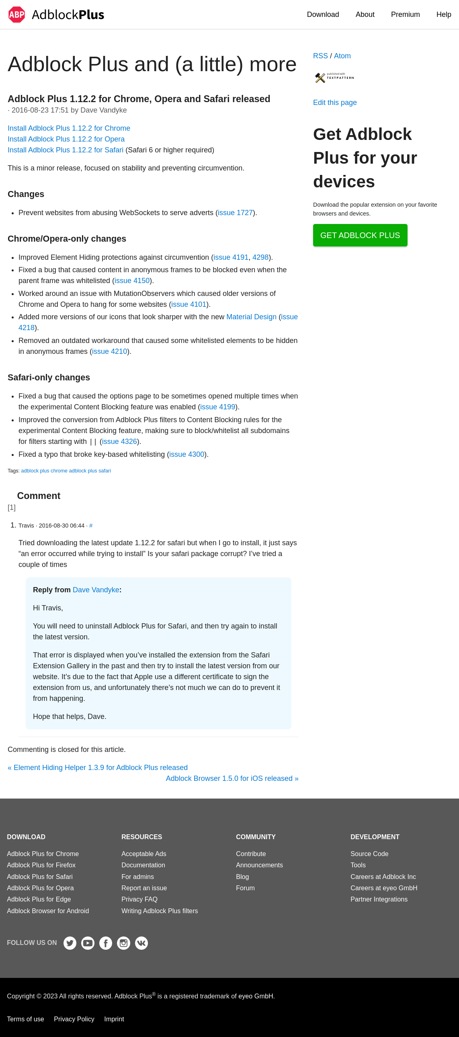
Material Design (251, 317)
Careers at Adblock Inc (383, 876)
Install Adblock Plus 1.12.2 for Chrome (69, 128)
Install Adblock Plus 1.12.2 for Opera (66, 139)
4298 (260, 257)
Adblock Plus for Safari (40, 876)
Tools (358, 865)
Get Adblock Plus (360, 235)
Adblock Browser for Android (48, 910)
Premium (405, 14)
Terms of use (25, 1019)
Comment (38, 496)
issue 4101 (188, 304)
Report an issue (144, 887)
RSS (320, 56)
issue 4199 (217, 407)
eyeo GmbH (255, 996)
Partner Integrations (379, 899)
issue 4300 (186, 454)
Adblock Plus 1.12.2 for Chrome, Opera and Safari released (139, 99)
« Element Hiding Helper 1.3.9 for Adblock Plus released (98, 768)
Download (323, 14)
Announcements (259, 865)
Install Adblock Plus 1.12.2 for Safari (65, 150)
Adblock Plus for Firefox (41, 865)
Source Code (369, 853)
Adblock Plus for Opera (40, 887)
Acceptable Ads (143, 853)
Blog (242, 876)
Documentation (143, 865)
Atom (342, 56)
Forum (245, 887)
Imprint (114, 1019)
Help (443, 14)
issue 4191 (230, 257)
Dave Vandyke (96, 590)
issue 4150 (132, 281)
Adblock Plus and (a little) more (152, 64)
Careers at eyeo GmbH (383, 887)
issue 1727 (235, 213)
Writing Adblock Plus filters (159, 910)
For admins (137, 876)
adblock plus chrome (44, 471)
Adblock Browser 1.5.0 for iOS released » (232, 778)
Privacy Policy (74, 1019)
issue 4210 (109, 351)
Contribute (251, 853)
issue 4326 (119, 442)
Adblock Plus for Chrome (43, 853)
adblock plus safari (90, 471)
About (365, 14)
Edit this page (335, 103)
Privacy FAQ (139, 899)
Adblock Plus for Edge (39, 899)
